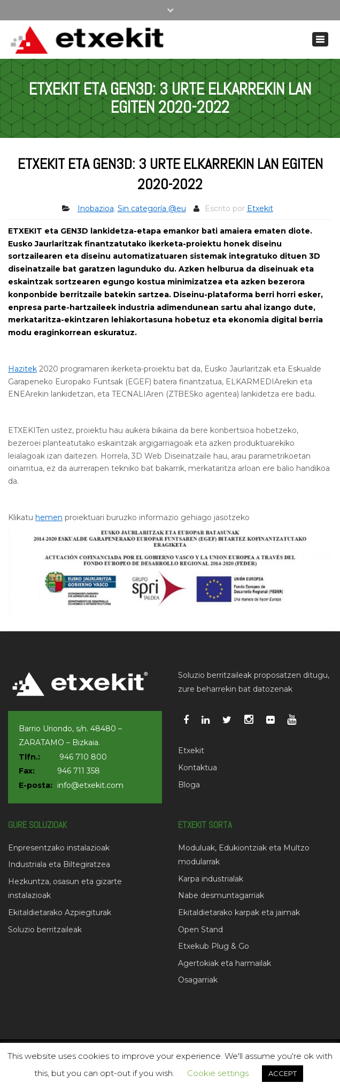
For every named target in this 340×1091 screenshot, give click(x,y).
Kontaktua (197, 767)
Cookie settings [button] (218, 1073)
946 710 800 (83, 757)
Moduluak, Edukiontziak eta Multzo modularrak (244, 855)
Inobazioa (96, 208)
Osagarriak (198, 980)
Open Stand (200, 929)
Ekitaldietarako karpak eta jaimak (239, 912)
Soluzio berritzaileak (45, 929)
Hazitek (22, 369)
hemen (49, 517)
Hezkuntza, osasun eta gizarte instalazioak (65, 889)
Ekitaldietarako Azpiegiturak (59, 912)
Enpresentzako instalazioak (59, 848)
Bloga (189, 785)
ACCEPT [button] (282, 1073)
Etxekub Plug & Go (213, 946)
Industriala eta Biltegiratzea (59, 864)
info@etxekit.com (90, 785)
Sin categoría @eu (152, 208)
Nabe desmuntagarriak (221, 895)
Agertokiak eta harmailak (224, 963)
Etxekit (260, 208)
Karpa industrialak (210, 879)
